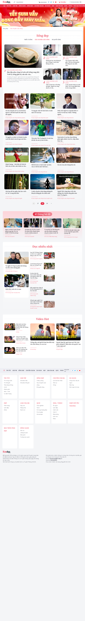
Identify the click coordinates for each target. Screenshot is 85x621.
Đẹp (53, 6)
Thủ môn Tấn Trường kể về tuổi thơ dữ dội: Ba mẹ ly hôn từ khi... (42, 139)
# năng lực (19, 144)
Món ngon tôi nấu (74, 387)
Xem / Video (57, 403)
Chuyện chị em (39, 6)
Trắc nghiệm (40, 405)
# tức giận (19, 198)
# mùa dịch (72, 198)
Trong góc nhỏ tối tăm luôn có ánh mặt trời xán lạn (41, 111)
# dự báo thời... (17, 292)
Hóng (54, 385)
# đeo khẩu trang (53, 236)
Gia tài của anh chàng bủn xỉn (66, 165)
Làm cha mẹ (59, 6)
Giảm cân (55, 410)
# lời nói (45, 171)
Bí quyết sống (56, 39)
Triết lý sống (28, 39)
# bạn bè (71, 117)
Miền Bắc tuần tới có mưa (13, 289)
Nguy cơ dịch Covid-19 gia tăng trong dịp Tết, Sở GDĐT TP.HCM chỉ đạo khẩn (12, 231)
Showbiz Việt (23, 380)
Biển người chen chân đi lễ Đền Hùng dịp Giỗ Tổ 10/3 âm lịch (36, 289)
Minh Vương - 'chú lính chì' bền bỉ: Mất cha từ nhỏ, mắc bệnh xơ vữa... (16, 165)
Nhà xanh (22, 435)
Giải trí (15, 6)
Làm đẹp (6, 407)
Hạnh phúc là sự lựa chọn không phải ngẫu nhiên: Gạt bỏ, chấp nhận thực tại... (68, 139)
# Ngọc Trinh (19, 354)
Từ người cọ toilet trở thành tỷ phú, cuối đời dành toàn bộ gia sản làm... (16, 138)
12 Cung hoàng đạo (42, 410)
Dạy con (22, 405)
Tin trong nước (8, 380)
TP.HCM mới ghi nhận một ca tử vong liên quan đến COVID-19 (71, 231)
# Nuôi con (32, 268)
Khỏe (5, 410)
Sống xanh (22, 6)
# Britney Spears (21, 117)
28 (42, 203)
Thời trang (7, 405)
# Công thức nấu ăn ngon (36, 306)
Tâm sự (55, 382)
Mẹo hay (71, 385)
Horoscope (40, 414)
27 (38, 203)
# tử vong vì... (75, 237)
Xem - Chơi (7, 391)
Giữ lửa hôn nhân (57, 380)
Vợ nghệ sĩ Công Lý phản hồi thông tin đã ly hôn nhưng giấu (16, 267)
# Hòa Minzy (33, 349)
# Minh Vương (20, 171)
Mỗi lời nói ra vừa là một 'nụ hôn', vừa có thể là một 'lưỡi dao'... (41, 166)
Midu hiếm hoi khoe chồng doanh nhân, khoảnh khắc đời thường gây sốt (22, 326)
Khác (54, 418)
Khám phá (7, 389)
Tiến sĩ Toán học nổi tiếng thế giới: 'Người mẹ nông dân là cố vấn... (53, 86)
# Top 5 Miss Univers (20, 343)
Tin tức (9, 6)
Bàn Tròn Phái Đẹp (9, 429)
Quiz (65, 6)
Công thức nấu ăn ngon (74, 381)
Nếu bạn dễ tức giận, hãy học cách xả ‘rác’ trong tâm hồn (16, 192)
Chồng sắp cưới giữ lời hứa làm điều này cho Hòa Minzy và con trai (42, 343)
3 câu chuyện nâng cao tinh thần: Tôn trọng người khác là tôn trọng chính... (72, 86)
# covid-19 (12, 236)
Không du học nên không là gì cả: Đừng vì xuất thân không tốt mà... (53, 62)
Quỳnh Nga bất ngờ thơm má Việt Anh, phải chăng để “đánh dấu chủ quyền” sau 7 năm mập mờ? (68, 344)
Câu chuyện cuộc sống (16, 28)
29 (47, 203)
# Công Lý (15, 271)
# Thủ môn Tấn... (47, 145)
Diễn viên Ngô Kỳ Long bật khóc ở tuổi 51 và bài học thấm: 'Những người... (67, 112)
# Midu (17, 332)
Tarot (38, 407)
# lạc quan (45, 117)
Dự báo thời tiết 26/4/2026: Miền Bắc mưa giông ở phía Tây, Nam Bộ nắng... (35, 276)
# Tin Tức (7, 236)
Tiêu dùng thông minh (8, 386)
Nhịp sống (56, 414)
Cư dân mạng (7, 393)
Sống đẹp (30, 6)
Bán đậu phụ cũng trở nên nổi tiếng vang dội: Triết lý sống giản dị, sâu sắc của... (23, 73)
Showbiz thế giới (24, 382)
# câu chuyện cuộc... (48, 198)
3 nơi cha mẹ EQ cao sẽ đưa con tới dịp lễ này (36, 264)
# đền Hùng (33, 295)
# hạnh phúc (72, 144)
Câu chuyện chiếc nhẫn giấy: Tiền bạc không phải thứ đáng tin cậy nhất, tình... (72, 63)
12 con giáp (40, 412)
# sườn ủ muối (33, 308)
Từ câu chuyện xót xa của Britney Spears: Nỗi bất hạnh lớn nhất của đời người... (16, 112)
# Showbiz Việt (9, 271)
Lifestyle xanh (24, 432)
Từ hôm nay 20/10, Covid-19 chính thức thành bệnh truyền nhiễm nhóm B (32, 231)
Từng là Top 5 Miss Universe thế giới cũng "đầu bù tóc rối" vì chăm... (22, 338)
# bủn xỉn (71, 171)
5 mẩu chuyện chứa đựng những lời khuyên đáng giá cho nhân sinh (41, 192)
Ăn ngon (47, 6)
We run (22, 430)
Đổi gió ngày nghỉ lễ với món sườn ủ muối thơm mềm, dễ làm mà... (36, 302)
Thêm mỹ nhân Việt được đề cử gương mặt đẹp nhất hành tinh (21, 349)
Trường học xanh (25, 437)
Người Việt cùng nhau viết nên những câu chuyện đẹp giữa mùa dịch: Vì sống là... (67, 193)
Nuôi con (22, 410)
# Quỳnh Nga (59, 349)
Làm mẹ (55, 416)
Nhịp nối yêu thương (74, 404)
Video (70, 6)
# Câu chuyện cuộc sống (11, 117)
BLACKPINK (20, 2)
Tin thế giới (7, 382)
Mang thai (23, 407)
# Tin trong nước (68, 237)
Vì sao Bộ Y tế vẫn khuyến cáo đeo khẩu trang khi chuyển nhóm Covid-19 (51, 231)
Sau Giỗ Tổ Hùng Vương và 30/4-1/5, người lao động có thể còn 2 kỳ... (36, 254)
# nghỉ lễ (40, 258)
